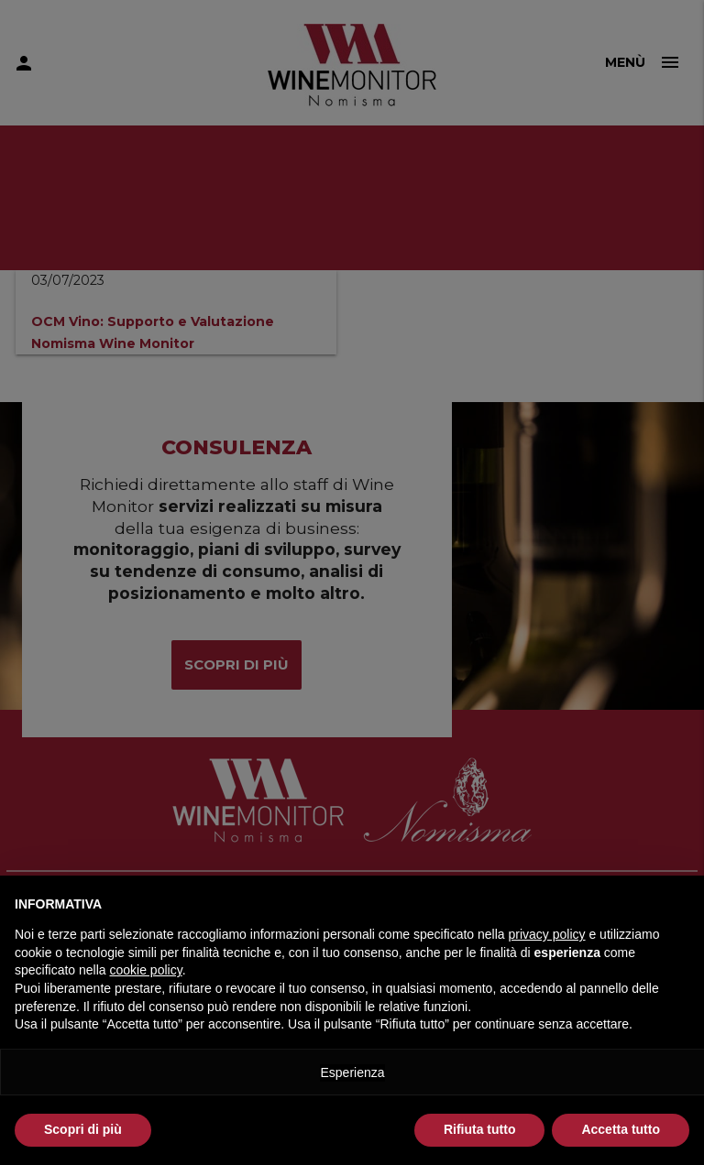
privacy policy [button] (547, 934)
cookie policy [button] (146, 970)
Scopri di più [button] (83, 1129)
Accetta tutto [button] (620, 1129)
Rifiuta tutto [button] (480, 1129)
